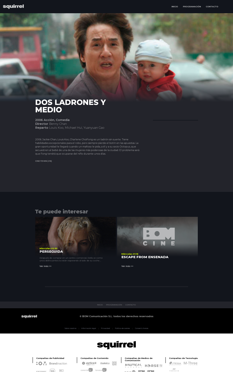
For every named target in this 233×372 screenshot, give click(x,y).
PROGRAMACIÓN (192, 6)
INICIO (174, 6)
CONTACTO (212, 6)
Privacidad (105, 328)
